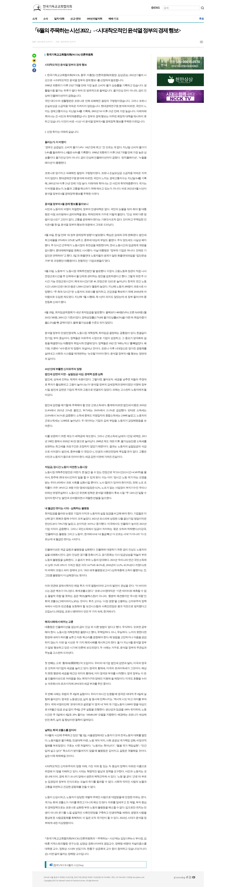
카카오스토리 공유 (34, 61)
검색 (202, 8)
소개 (34, 18)
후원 (201, 18)
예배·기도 (113, 18)
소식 (45, 18)
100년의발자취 (94, 18)
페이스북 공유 (34, 70)
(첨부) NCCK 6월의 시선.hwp (66, 865)
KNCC (52, 7)
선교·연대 (75, 18)
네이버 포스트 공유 (34, 56)
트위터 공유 (34, 65)
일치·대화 (59, 18)
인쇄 (201, 42)
